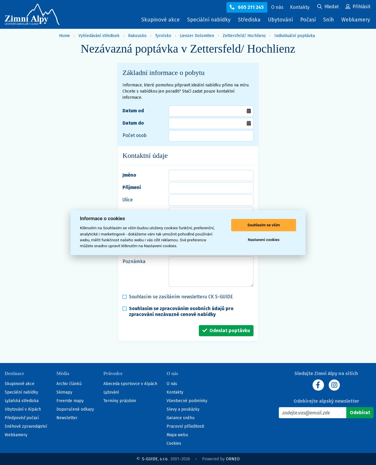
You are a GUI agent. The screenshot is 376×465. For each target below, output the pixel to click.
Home (64, 35)
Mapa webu (177, 434)
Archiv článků (69, 383)
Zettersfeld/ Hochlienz (244, 35)
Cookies (174, 443)
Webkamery (355, 19)
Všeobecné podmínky (187, 400)
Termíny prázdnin (119, 400)
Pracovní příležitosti (185, 426)
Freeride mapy (70, 400)
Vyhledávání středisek (99, 35)
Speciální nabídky (206, 19)
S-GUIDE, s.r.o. (155, 458)
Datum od (133, 110)
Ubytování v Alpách (23, 409)
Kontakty (175, 392)
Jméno (129, 175)
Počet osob (134, 135)
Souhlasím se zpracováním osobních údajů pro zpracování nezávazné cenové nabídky (181, 311)
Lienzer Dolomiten (197, 35)
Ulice (127, 200)
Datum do (133, 123)
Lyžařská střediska (21, 400)
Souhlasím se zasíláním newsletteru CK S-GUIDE (181, 297)
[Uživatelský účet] (328, 7)
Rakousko (137, 35)
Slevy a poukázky (183, 409)
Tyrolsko (163, 35)
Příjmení (131, 187)
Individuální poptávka (294, 35)
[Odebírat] (360, 412)
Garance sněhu (180, 417)
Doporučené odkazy (75, 409)
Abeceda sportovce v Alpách (130, 383)
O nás (172, 383)
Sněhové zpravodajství (26, 426)
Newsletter (67, 417)
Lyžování (111, 392)
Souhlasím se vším (263, 225)
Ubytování (280, 21)
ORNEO (233, 458)
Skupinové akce (158, 19)
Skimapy (64, 392)
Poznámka (133, 261)
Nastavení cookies (264, 239)
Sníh (330, 21)
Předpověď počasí (22, 417)
